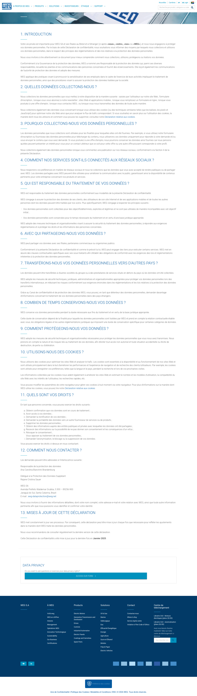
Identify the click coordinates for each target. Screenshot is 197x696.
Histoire (50, 621)
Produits (39, 6)
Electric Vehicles (107, 651)
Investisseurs (72, 6)
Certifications (52, 643)
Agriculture (104, 636)
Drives (76, 623)
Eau (102, 625)
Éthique (85, 6)
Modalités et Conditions (101, 692)
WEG (6, 6)
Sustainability (52, 636)
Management (52, 625)
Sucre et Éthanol (106, 640)
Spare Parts (78, 642)
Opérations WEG (53, 628)
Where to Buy (132, 617)
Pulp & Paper (105, 647)
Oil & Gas (104, 613)
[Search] (192, 7)
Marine (103, 617)
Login (185, 3)
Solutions (54, 6)
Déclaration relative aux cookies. (120, 117)
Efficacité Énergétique (108, 628)
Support (98, 6)
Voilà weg (50, 613)
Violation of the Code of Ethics (138, 625)
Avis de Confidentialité (59, 692)
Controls (77, 627)
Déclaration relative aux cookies (80, 388)
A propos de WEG (21, 6)
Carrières (172, 3)
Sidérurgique (105, 621)
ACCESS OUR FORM (84, 576)
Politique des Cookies (80, 692)
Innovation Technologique (56, 632)
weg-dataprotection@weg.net (42, 496)
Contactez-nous (133, 613)
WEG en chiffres (53, 617)
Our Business (52, 640)
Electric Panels (79, 634)
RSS (114, 692)
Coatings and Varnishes (82, 638)
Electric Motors (79, 613)
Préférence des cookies (101, 684)
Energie (103, 632)
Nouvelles (162, 3)
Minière (103, 643)
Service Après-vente (134, 621)
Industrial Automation (82, 631)
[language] (193, 2)
